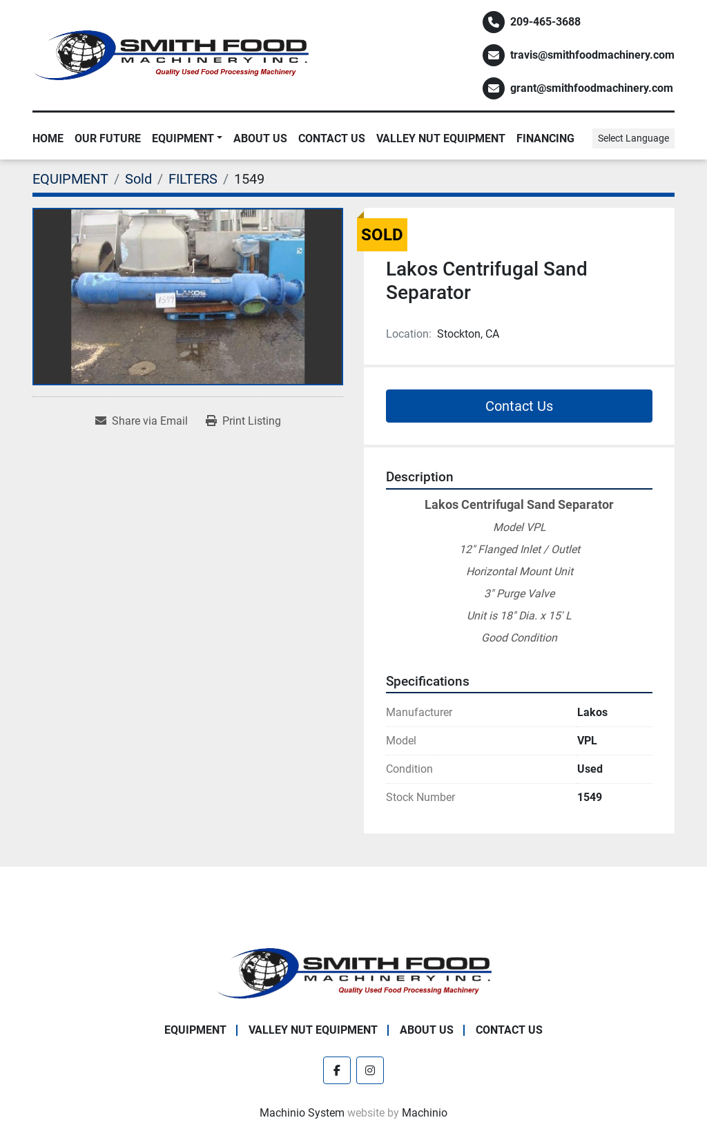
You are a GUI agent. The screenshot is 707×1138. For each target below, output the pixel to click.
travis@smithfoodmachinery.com (592, 54)
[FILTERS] (192, 179)
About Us (260, 138)
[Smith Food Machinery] (353, 972)
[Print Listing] (243, 421)
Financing (545, 138)
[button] (187, 139)
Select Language (633, 138)
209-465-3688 (545, 21)
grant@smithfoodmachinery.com (591, 88)
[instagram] (370, 1070)
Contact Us (331, 138)
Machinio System (302, 1112)
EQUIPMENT (183, 138)
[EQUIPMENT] (70, 179)
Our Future (108, 138)
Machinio (424, 1112)
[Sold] (138, 179)
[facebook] (337, 1070)
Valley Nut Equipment (440, 138)
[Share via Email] (141, 421)
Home (48, 138)
